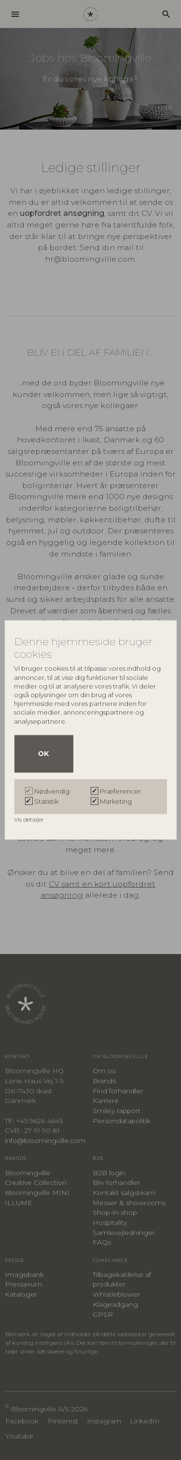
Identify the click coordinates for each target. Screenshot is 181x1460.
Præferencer (120, 792)
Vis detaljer (29, 819)
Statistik (46, 802)
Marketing (116, 802)
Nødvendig (52, 792)
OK (43, 754)
